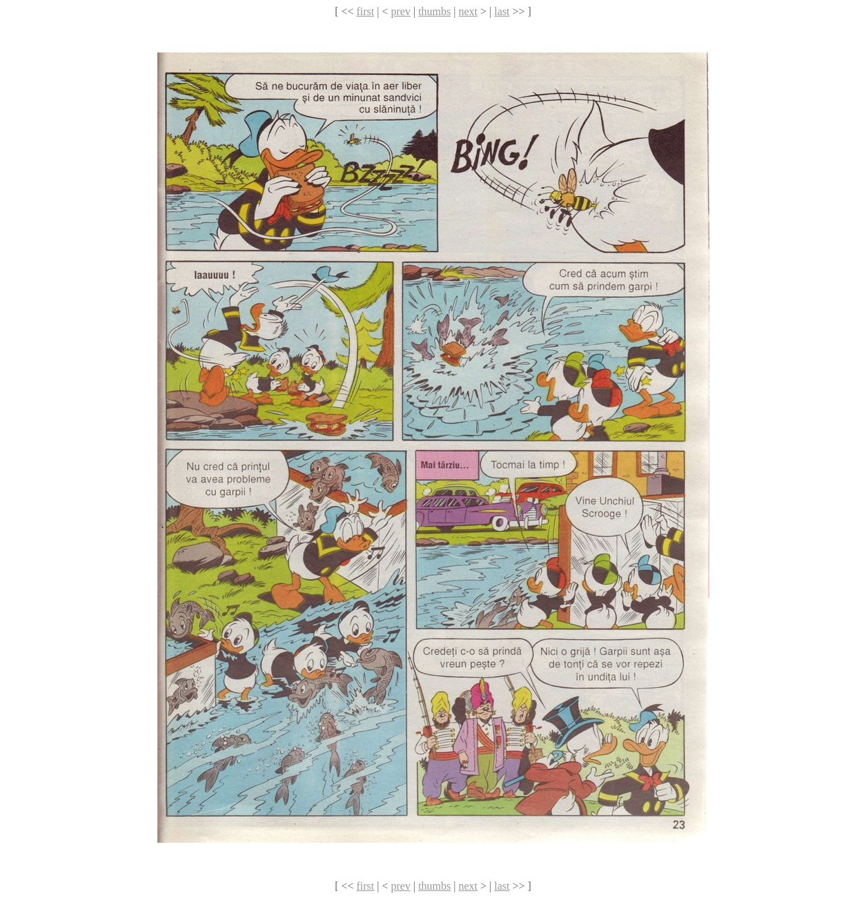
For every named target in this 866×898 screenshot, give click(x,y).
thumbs (434, 11)
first (366, 11)
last (501, 11)
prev (401, 11)
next (468, 11)
